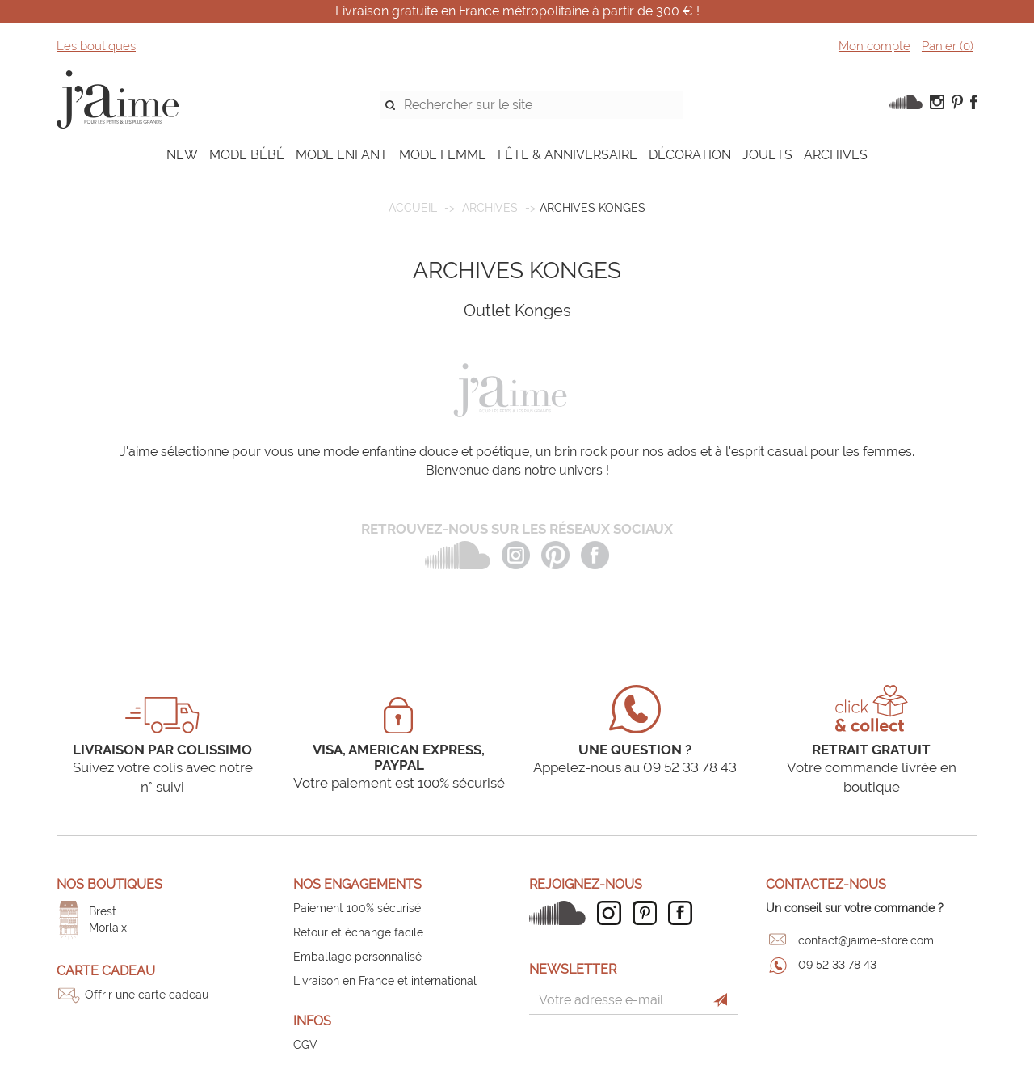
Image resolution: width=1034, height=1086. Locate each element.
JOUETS (767, 155)
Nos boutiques (109, 884)
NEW (182, 155)
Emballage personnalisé (357, 956)
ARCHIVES (836, 155)
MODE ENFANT (342, 155)
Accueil (413, 207)
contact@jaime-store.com (866, 940)
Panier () (947, 46)
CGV (305, 1044)
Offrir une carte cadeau (146, 994)
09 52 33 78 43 (837, 964)
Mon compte (874, 46)
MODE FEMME (442, 155)
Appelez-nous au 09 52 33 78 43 (635, 767)
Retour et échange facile (358, 932)
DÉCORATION (690, 155)
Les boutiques (96, 46)
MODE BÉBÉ (246, 155)
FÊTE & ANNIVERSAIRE (567, 155)
